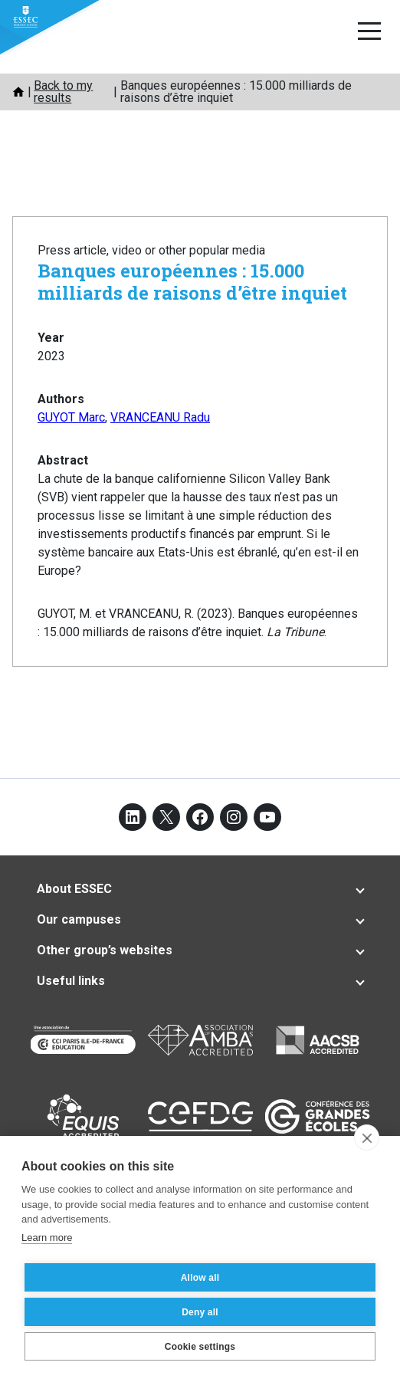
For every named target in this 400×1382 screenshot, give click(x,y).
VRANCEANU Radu (160, 417)
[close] (366, 1137)
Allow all (200, 1277)
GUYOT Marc (71, 417)
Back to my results (63, 91)
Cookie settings (200, 1346)
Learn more (46, 1237)
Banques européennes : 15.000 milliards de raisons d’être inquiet (192, 281)
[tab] (200, 889)
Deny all (200, 1312)
